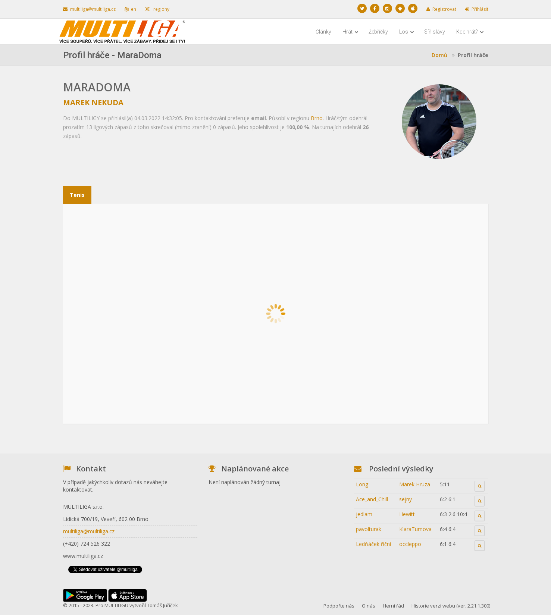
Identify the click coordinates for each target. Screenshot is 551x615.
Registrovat (441, 9)
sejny (405, 499)
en (130, 9)
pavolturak (368, 529)
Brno (317, 118)
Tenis (77, 194)
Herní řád (393, 605)
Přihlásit (476, 9)
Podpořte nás (338, 605)
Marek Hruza (414, 484)
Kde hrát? (470, 32)
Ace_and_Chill (372, 499)
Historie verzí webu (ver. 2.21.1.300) (450, 605)
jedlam (364, 514)
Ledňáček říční (373, 543)
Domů (439, 55)
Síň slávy (434, 32)
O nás (368, 605)
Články (323, 32)
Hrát (350, 32)
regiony (157, 9)
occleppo (410, 543)
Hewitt (407, 514)
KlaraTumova (415, 529)
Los (406, 32)
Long (362, 484)
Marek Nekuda (93, 102)
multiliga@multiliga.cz (89, 9)
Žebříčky (378, 32)
